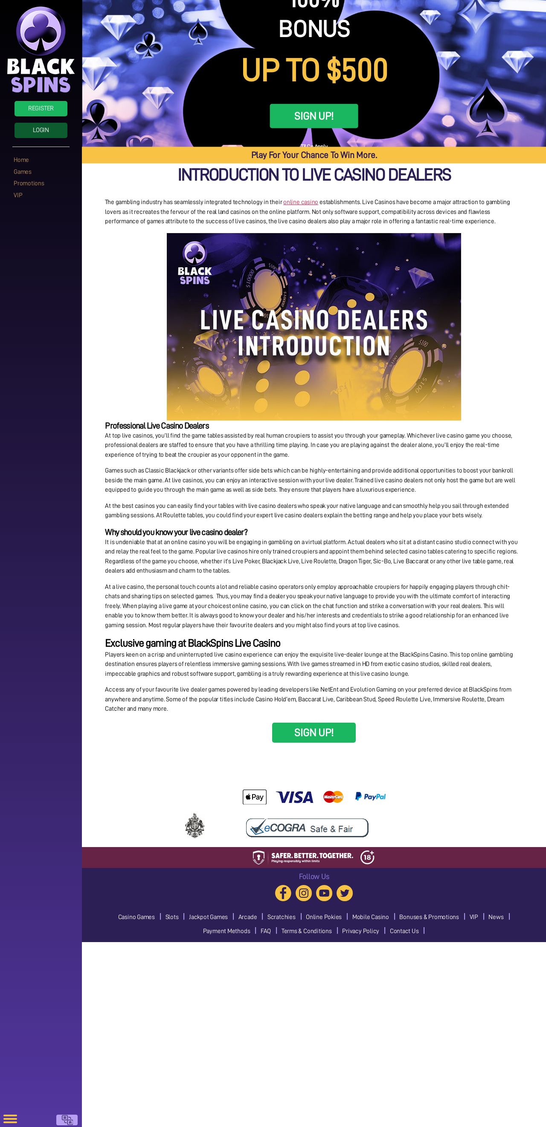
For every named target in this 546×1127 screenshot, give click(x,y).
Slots (172, 917)
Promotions (29, 183)
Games (23, 172)
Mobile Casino (370, 917)
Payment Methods (226, 931)
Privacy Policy (360, 931)
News (495, 917)
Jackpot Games (208, 917)
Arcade (247, 917)
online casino (300, 202)
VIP (18, 195)
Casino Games (136, 917)
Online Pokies (324, 917)
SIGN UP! (313, 116)
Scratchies (281, 917)
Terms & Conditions (307, 931)
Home (21, 160)
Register (41, 108)
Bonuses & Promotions (429, 917)
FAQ (266, 931)
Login (41, 130)
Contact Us (404, 931)
